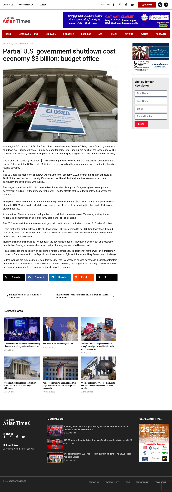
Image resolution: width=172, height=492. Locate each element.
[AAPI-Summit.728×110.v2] (116, 27)
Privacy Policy (142, 482)
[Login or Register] (160, 4)
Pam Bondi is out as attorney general (58, 343)
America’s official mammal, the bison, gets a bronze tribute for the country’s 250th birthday (98, 385)
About (43, 5)
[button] (166, 5)
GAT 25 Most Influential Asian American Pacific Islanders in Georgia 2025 (97, 440)
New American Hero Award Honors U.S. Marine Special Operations (85, 296)
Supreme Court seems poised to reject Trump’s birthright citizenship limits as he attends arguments (97, 346)
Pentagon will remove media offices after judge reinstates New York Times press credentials (59, 385)
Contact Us (8, 5)
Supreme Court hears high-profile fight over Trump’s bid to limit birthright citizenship (20, 385)
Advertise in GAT (27, 5)
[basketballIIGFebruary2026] (150, 73)
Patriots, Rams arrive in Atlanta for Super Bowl (23, 296)
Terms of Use (160, 482)
